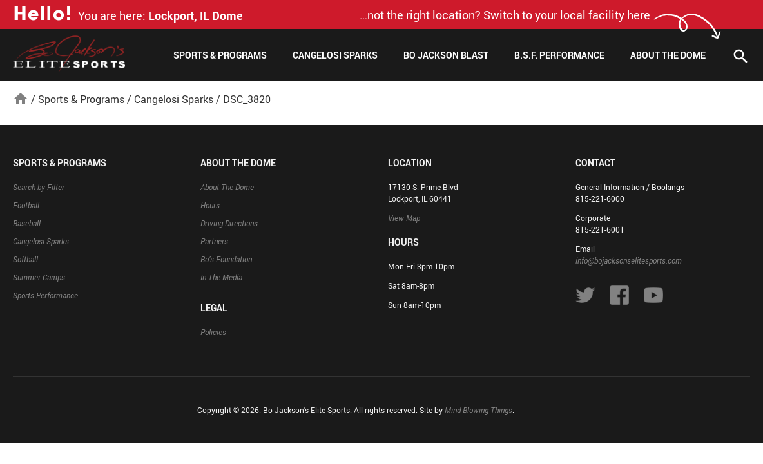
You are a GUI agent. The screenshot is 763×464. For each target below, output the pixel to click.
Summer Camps (39, 277)
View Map (404, 218)
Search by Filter (38, 187)
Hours (210, 205)
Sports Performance (45, 295)
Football (26, 205)
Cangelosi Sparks (335, 55)
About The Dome (668, 55)
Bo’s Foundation (226, 259)
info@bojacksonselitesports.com (628, 260)
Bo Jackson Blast (445, 55)
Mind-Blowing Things (478, 410)
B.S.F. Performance (559, 55)
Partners (214, 241)
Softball (25, 259)
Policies (213, 332)
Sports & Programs (220, 55)
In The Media (221, 277)
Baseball (27, 223)
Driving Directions (229, 223)
